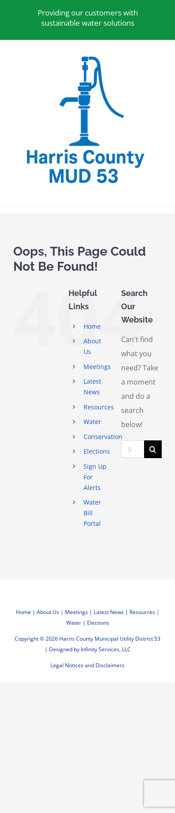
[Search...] (132, 449)
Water (92, 421)
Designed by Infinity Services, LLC (90, 649)
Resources (99, 407)
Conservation (103, 436)
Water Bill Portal (92, 513)
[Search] (153, 449)
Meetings (97, 366)
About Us (48, 612)
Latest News (109, 612)
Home (92, 326)
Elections (97, 451)
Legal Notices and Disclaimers (87, 665)
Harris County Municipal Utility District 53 (109, 638)
